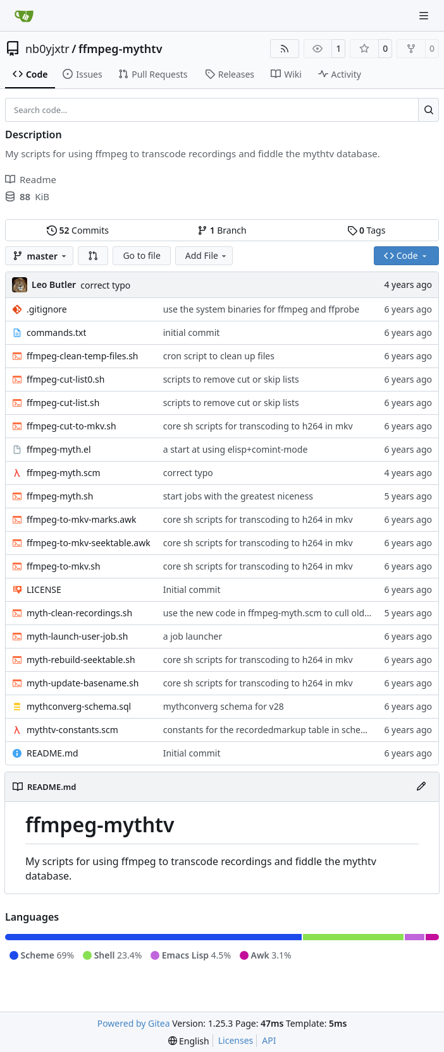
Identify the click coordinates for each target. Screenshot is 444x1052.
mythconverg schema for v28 (223, 706)
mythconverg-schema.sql (79, 706)
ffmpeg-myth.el (59, 449)
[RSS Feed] (284, 48)
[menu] (188, 1041)
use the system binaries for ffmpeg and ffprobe (261, 309)
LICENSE (44, 589)
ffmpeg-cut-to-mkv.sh (71, 426)
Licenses (236, 1040)
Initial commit (192, 589)
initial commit (191, 332)
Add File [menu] (206, 255)
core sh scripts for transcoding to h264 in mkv (258, 426)
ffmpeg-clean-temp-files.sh (83, 356)
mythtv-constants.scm (72, 730)
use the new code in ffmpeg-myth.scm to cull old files (273, 613)
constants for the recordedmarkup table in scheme (268, 730)
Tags (366, 230)
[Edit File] (421, 787)
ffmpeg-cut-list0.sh (65, 379)
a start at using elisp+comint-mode (235, 449)
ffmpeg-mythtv (120, 48)
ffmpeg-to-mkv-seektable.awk (89, 543)
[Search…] (428, 110)
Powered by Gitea (133, 1023)
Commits (78, 230)
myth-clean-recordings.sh (79, 613)
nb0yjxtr (47, 48)
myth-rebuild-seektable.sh (81, 660)
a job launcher (193, 636)
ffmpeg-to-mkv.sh (64, 566)
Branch (222, 230)
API (269, 1040)
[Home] (24, 15)
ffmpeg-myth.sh (60, 496)
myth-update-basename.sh (83, 683)
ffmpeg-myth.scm (64, 473)
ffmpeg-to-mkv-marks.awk (82, 519)
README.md (52, 753)
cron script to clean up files (218, 356)
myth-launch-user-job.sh (77, 636)
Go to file (141, 255)
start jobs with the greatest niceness (238, 496)
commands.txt (56, 332)
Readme (30, 179)
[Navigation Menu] (425, 15)
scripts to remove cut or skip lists (231, 379)
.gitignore (47, 309)
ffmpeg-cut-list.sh (63, 403)
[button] (93, 255)
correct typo (105, 285)
